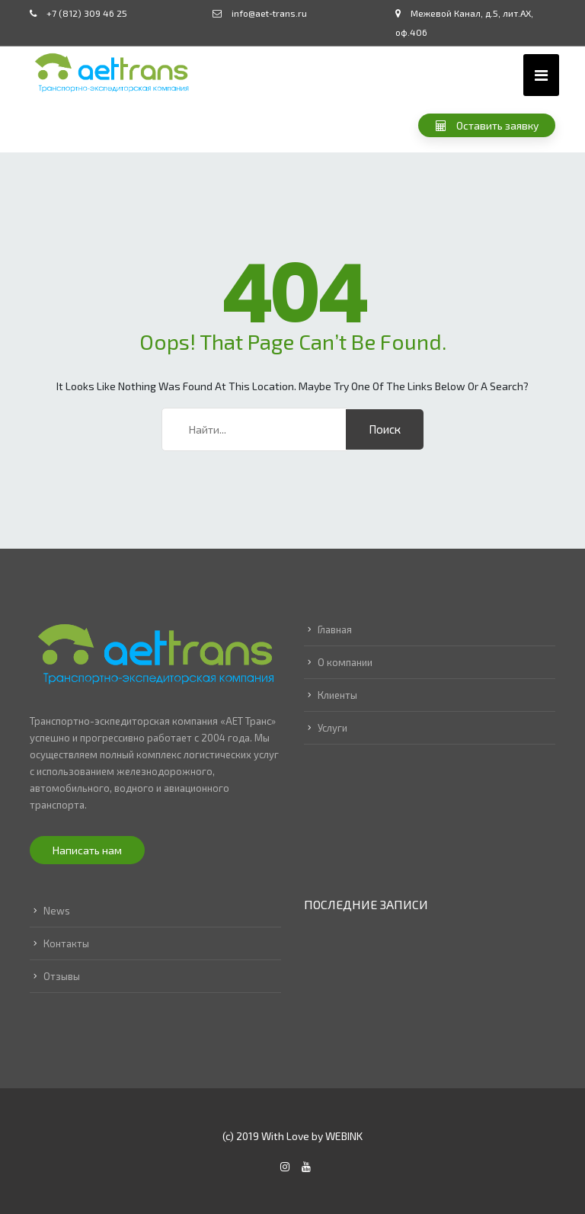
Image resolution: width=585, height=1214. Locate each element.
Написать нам (87, 850)
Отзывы (61, 976)
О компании (345, 662)
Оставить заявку (487, 125)
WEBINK (344, 1135)
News (56, 911)
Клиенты (337, 695)
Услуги (332, 728)
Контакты (66, 943)
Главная (335, 629)
